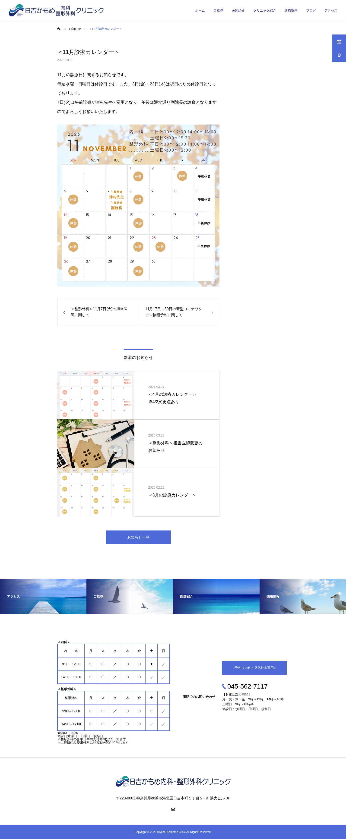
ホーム (200, 10)
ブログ (311, 10)
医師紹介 (238, 10)
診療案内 (291, 10)
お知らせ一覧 (138, 537)
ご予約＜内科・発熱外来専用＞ (254, 668)
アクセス (330, 10)
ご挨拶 (218, 10)
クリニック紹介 (264, 10)
